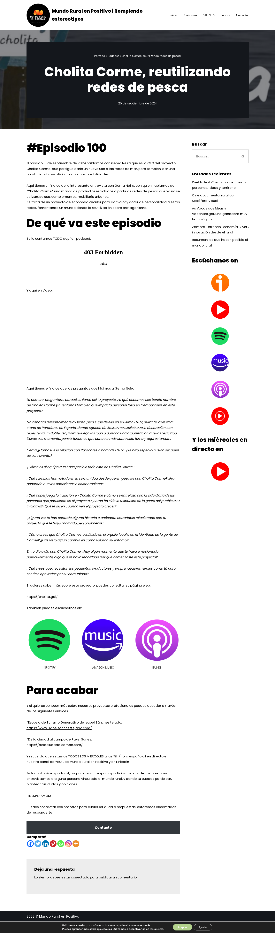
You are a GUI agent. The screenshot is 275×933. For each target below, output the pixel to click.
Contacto (242, 15)
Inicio (172, 15)
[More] (76, 855)
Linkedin (127, 772)
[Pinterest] (53, 855)
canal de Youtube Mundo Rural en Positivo (75, 772)
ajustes (156, 928)
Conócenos (189, 15)
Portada (99, 56)
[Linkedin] (45, 855)
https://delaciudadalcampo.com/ (55, 755)
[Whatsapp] (60, 855)
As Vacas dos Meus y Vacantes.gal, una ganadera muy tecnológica (216, 215)
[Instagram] (68, 855)
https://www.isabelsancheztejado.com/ (60, 738)
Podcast (225, 15)
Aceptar (181, 927)
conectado (81, 888)
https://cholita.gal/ (42, 606)
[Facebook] (30, 855)
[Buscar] (215, 156)
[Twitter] (37, 855)
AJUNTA (208, 15)
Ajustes (204, 927)
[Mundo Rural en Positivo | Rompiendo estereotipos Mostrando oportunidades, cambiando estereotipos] (94, 15)
